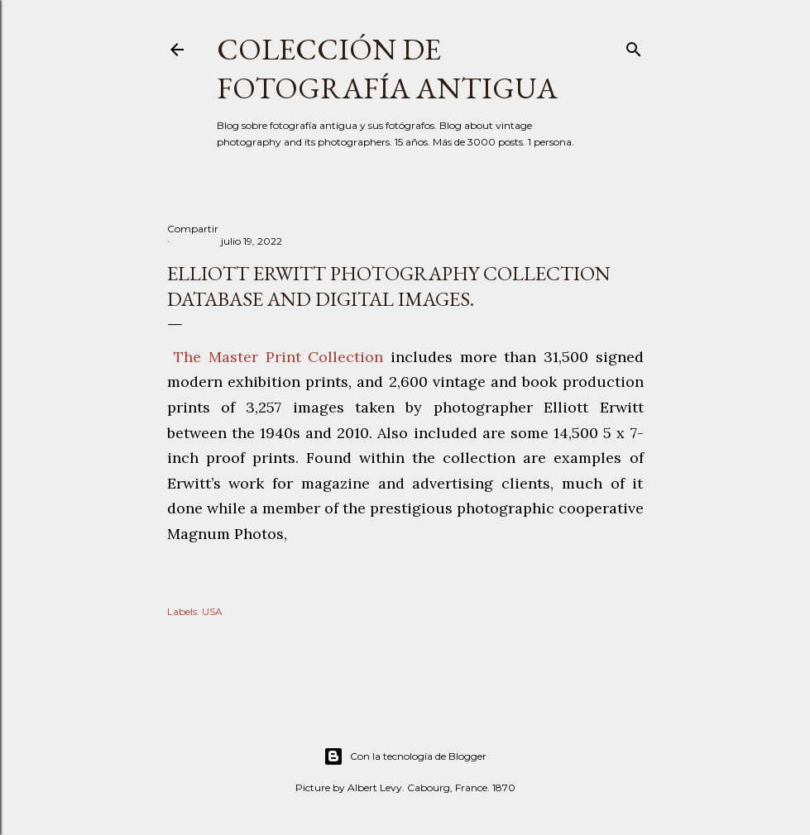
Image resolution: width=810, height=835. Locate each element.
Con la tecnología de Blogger (405, 756)
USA (212, 611)
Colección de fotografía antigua (387, 68)
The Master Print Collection (279, 356)
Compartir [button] (192, 228)
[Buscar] (634, 46)
